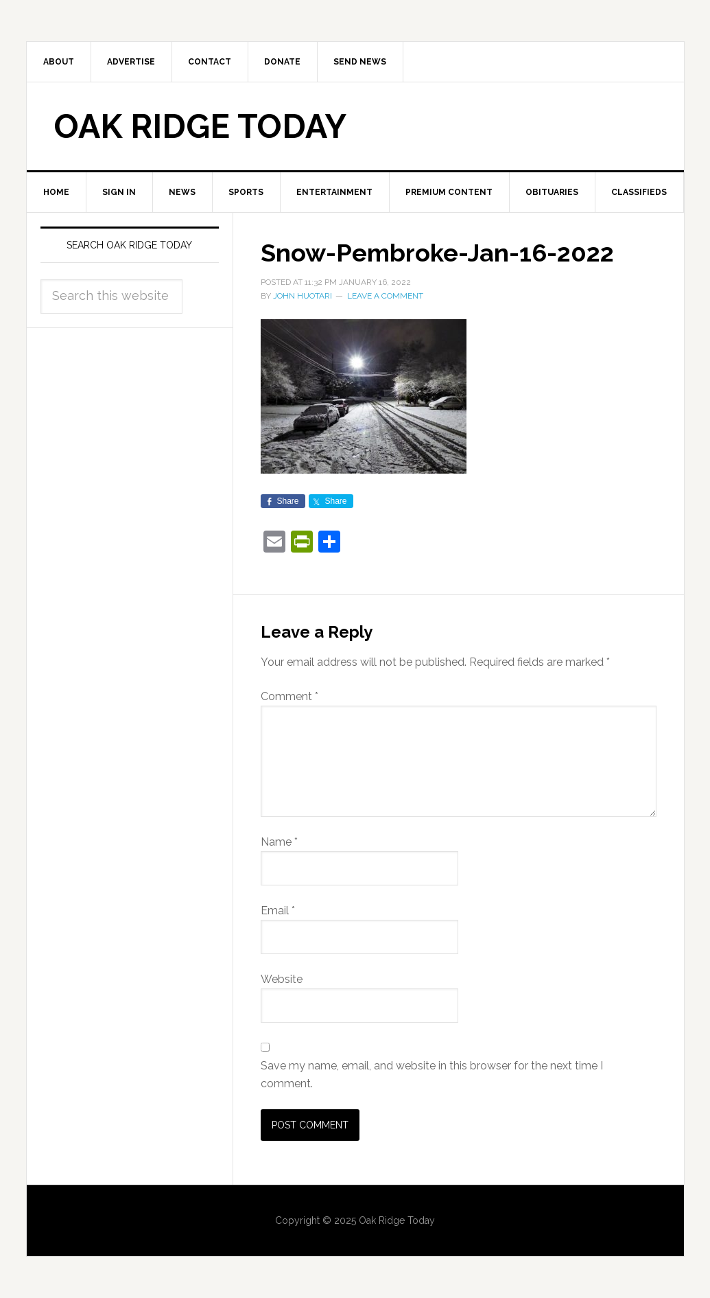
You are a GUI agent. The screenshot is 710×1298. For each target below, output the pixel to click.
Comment (289, 696)
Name (279, 841)
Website (282, 979)
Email (278, 910)
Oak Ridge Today (200, 126)
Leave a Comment (385, 296)
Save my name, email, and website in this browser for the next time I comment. (432, 1074)
